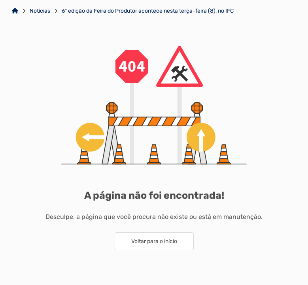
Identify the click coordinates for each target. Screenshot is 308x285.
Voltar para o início (154, 241)
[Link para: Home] (15, 11)
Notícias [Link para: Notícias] (40, 11)
